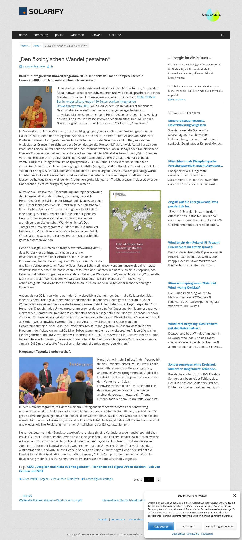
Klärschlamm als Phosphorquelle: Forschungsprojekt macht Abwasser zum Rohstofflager (194, 163)
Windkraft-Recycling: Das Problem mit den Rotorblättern (193, 326)
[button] (235, 495)
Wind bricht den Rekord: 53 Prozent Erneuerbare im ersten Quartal (194, 245)
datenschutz (136, 519)
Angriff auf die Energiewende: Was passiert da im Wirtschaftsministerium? (193, 204)
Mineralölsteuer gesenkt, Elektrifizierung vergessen (187, 123)
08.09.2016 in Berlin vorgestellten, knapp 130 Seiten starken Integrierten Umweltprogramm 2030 (106, 101)
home (23, 35)
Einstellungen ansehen (220, 526)
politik (59, 35)
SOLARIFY (46, 11)
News (37, 46)
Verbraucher (58, 479)
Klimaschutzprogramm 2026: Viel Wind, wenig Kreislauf (192, 285)
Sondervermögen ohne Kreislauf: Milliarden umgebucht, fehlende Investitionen (192, 366)
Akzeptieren (161, 526)
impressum (118, 519)
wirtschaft (77, 35)
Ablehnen (189, 526)
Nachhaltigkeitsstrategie (98, 479)
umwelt (97, 35)
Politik (33, 479)
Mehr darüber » (177, 99)
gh (51, 66)
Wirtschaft (73, 479)
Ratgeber (44, 479)
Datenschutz (178, 533)
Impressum (207, 533)
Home (25, 46)
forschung (41, 35)
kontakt (102, 519)
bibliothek (115, 35)
